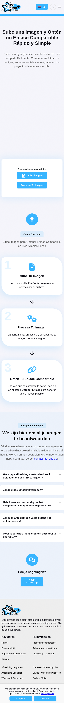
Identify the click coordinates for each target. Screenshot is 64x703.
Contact (5, 659)
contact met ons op (45, 458)
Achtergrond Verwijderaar (45, 648)
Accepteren (20, 698)
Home (5, 642)
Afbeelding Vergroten (12, 667)
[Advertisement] (32, 109)
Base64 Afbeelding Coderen (47, 672)
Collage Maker (40, 678)
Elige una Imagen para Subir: (32, 169)
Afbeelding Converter (43, 653)
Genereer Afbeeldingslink (45, 667)
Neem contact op (32, 581)
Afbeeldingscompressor (44, 642)
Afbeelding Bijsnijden (12, 672)
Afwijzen (45, 698)
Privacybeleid (8, 648)
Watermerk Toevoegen (13, 678)
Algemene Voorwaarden (14, 653)
